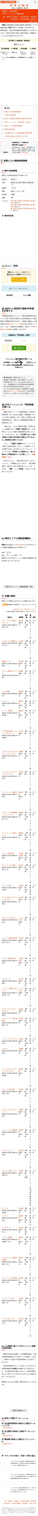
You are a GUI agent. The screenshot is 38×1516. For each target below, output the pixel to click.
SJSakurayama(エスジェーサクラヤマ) (9, 773)
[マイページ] (18, 2)
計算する (19, 348)
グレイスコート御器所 (9, 792)
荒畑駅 (21, 671)
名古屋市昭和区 (24, 17)
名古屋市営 (14, 19)
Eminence (5, 701)
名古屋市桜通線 (24, 205)
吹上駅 (21, 641)
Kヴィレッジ (6, 979)
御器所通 (33, 17)
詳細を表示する (7, 1428)
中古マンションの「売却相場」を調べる (18, 122)
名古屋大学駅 (21, 854)
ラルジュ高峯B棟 (8, 853)
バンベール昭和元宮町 (9, 938)
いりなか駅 (21, 919)
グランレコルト (7, 1150)
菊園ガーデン (6, 661)
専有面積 (8, 341)
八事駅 (21, 1171)
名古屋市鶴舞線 (24, 19)
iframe (19, 82)
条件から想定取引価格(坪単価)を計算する (18, 118)
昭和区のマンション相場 (14, 324)
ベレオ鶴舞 (6, 691)
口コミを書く (19, 279)
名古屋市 (15, 17)
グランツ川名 (6, 885)
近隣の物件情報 (9, 129)
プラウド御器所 (7, 1237)
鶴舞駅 (21, 691)
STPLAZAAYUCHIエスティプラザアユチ (9, 1070)
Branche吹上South (8, 1319)
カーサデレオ (6, 1228)
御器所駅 (33, 19)
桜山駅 (21, 621)
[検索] (3, 2)
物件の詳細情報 (11, 115)
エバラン (5, 1216)
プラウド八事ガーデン (9, 1171)
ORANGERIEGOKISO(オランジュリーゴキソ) (10, 752)
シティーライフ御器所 (9, 1130)
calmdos (5, 1049)
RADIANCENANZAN (8, 918)
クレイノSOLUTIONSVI (10, 1039)
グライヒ (5, 1208)
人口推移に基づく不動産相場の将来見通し (18, 133)
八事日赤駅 (21, 959)
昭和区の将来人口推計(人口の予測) (17, 136)
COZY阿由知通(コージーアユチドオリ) (9, 732)
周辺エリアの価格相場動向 (13, 126)
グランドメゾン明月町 (9, 1278)
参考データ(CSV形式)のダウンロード (24, 609)
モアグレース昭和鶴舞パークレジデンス (9, 814)
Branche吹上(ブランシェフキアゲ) (9, 898)
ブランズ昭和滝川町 (9, 958)
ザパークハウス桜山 (9, 865)
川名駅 (21, 885)
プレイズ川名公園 (8, 1089)
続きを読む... (25, 152)
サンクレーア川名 (8, 1298)
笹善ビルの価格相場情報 (12, 112)
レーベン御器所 (7, 711)
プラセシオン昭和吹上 (9, 641)
